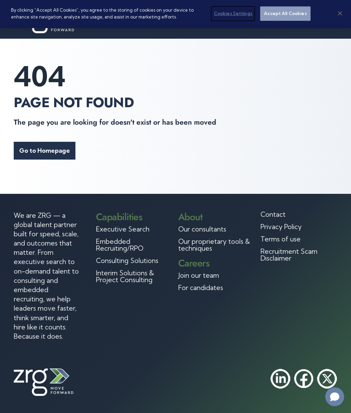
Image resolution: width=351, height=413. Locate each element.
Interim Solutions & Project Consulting (125, 276)
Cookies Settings (233, 13)
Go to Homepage (44, 150)
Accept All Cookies (285, 13)
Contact (273, 214)
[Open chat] (334, 396)
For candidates (200, 287)
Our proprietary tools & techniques (214, 245)
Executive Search (122, 229)
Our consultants (202, 229)
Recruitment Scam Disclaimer (289, 255)
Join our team (198, 275)
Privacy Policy (281, 226)
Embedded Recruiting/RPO (119, 245)
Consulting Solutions (127, 260)
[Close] (340, 13)
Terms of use (281, 239)
